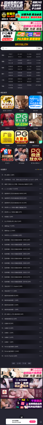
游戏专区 (38, 54)
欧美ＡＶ (29, 60)
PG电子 (11, 54)
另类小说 (20, 81)
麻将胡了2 (10, 56)
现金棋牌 (29, 56)
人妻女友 (29, 79)
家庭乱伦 (20, 79)
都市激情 (10, 79)
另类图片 (38, 75)
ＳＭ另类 (38, 63)
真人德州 (20, 54)
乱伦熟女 (29, 69)
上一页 (18, 363)
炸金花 (20, 56)
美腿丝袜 (10, 75)
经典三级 (20, 69)
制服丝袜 (10, 69)
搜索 (39, 48)
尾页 (29, 363)
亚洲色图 (20, 72)
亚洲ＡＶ (10, 60)
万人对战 (29, 54)
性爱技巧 (38, 81)
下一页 (24, 363)
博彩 (3, 55)
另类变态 (38, 69)
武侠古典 (38, 79)
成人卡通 (29, 66)
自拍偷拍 (20, 60)
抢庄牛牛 (38, 56)
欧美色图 (29, 72)
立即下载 (32, 421)
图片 (3, 74)
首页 (13, 363)
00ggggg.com (21, 44)
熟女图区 (29, 75)
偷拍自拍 (20, 66)
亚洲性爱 (10, 66)
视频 (3, 61)
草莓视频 (29, 85)
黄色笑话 (29, 81)
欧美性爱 (38, 66)
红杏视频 (10, 87)
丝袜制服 (20, 63)
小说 (3, 80)
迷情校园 (10, 81)
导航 (3, 86)
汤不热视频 (38, 85)
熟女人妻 (10, 63)
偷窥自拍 (10, 72)
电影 (3, 67)
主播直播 (29, 63)
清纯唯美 (20, 75)
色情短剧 (20, 87)
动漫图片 (38, 72)
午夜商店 (20, 85)
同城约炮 (10, 85)
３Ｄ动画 (38, 60)
